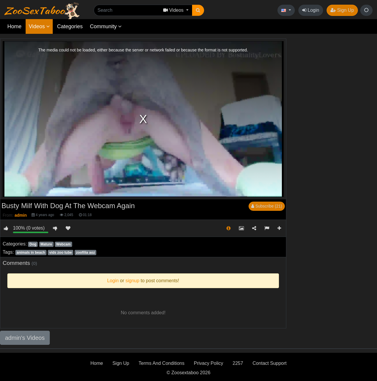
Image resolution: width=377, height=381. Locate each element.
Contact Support (269, 363)
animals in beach (30, 252)
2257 (238, 363)
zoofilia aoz (85, 252)
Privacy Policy (208, 363)
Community (106, 26)
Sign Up (342, 10)
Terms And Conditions (162, 363)
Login (310, 10)
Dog (32, 244)
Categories (70, 26)
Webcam (63, 244)
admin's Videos (25, 338)
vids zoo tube (60, 252)
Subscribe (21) (266, 206)
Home (14, 26)
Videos (39, 26)
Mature (46, 244)
